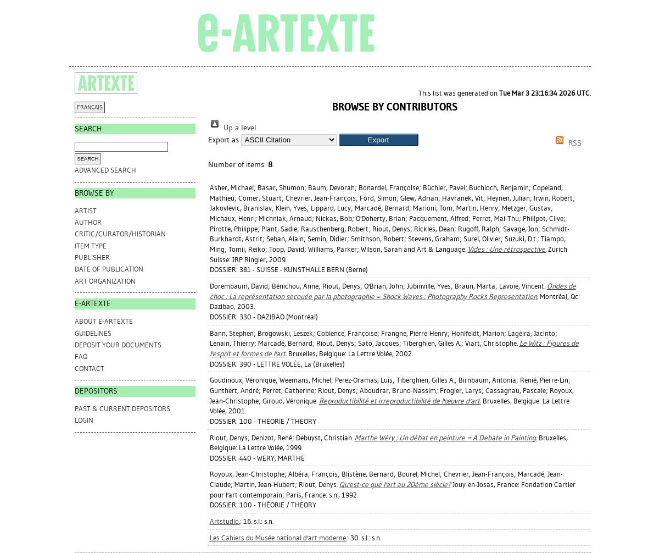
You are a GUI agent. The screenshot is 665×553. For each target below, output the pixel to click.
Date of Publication (109, 269)
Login (84, 420)
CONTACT (89, 368)
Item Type (91, 246)
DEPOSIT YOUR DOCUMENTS (118, 345)
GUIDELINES (93, 333)
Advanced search (105, 170)
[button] (378, 140)
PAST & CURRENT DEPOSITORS (122, 409)
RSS (567, 143)
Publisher (92, 257)
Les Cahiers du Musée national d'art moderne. (278, 538)
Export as (223, 140)
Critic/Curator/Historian (120, 234)
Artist (86, 211)
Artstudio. (225, 521)
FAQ (81, 356)
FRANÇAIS (90, 107)
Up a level (232, 127)
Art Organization (105, 281)
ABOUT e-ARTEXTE (104, 321)
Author (88, 222)
